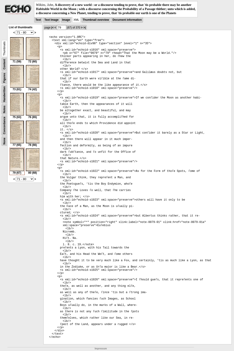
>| (84, 27)
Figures (4, 78)
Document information (127, 19)
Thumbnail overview (96, 19)
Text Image (51, 19)
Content (4, 64)
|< (52, 27)
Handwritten (4, 94)
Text (38, 19)
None (4, 141)
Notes (4, 109)
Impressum (101, 348)
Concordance (4, 125)
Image (66, 19)
